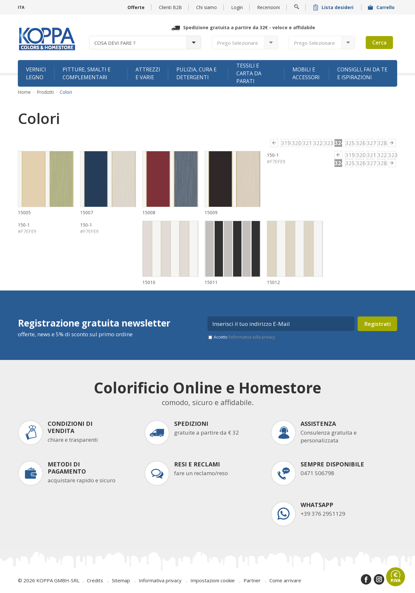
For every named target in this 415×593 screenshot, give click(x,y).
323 (328, 143)
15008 (148, 212)
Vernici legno (36, 73)
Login (237, 7)
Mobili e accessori (306, 73)
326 (360, 143)
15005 (24, 212)
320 (296, 143)
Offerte (136, 7)
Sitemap (121, 580)
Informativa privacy (160, 580)
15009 (211, 212)
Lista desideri (334, 7)
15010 (148, 282)
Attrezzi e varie (148, 73)
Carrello (382, 7)
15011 (211, 282)
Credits (95, 580)
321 (306, 143)
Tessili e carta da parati (248, 73)
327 (370, 143)
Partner (252, 580)
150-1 (273, 155)
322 (317, 143)
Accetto (244, 337)
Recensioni (268, 7)
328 (381, 143)
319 (285, 143)
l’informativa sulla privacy (252, 337)
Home (24, 92)
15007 (86, 212)
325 (349, 143)
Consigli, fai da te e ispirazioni (362, 73)
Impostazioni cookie (212, 580)
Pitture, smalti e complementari (87, 73)
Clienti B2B (170, 7)
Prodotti (45, 92)
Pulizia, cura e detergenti (196, 73)
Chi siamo (206, 7)
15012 (273, 282)
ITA (21, 7)
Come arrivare (285, 580)
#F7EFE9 (276, 161)
